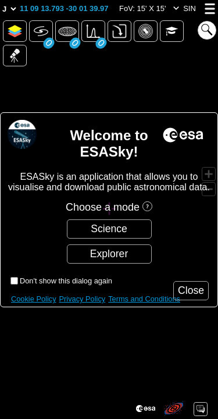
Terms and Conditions (144, 298)
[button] (64, 8)
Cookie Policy (33, 298)
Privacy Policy (82, 298)
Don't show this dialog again (66, 280)
